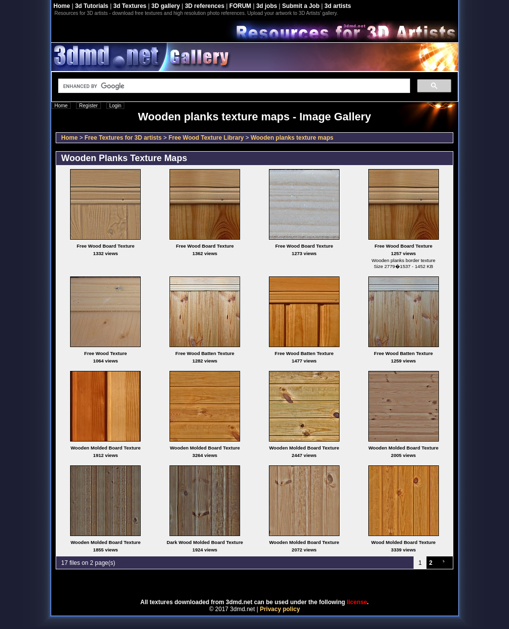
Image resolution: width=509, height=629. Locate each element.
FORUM (240, 5)
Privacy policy (280, 609)
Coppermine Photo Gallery (267, 584)
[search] (233, 86)
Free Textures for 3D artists (123, 137)
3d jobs (266, 5)
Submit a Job (300, 5)
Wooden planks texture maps (292, 137)
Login (115, 105)
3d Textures (129, 5)
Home (62, 5)
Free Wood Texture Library (206, 137)
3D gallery (166, 5)
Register (88, 105)
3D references (204, 5)
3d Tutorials (91, 5)
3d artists (338, 5)
